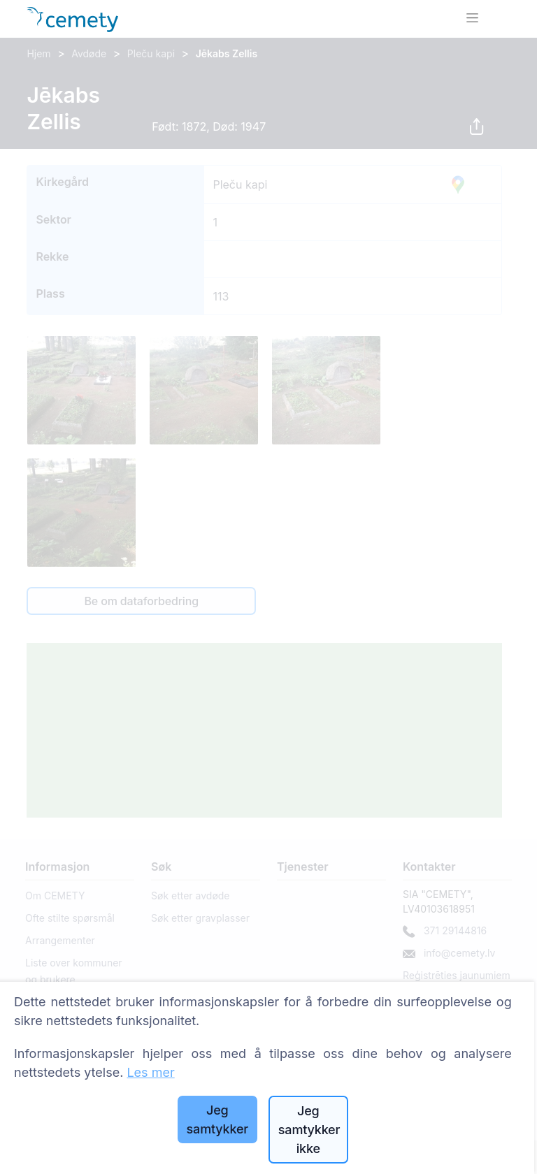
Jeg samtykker (217, 1119)
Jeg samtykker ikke (309, 1129)
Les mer (150, 1072)
